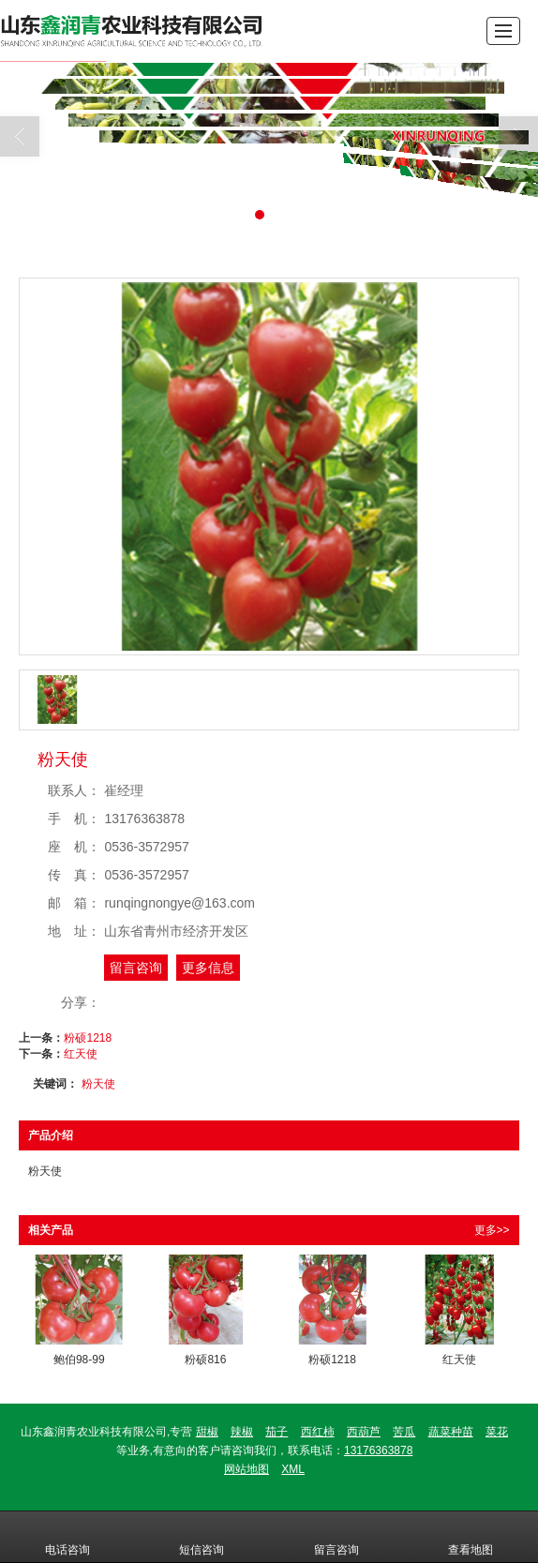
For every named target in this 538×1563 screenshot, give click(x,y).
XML (293, 1469)
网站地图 (246, 1469)
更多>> (492, 1230)
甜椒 (207, 1431)
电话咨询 (67, 1536)
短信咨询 (201, 1536)
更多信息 (208, 967)
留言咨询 (136, 967)
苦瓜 (404, 1431)
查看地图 (470, 1536)
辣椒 (242, 1431)
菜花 (497, 1431)
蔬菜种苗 (450, 1431)
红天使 (80, 1053)
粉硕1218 (88, 1038)
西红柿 (318, 1431)
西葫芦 (364, 1431)
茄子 (276, 1431)
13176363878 (378, 1450)
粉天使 (98, 1083)
